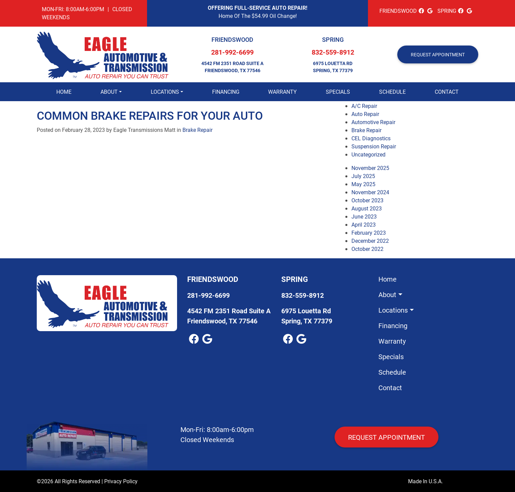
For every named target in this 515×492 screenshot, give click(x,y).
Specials (338, 91)
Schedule (392, 91)
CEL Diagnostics (371, 138)
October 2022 (367, 248)
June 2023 (364, 216)
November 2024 (370, 192)
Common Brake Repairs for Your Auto (150, 115)
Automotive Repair (373, 121)
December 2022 (370, 240)
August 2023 (366, 208)
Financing (225, 91)
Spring (333, 39)
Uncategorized (368, 154)
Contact (447, 91)
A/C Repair (364, 105)
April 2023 (363, 224)
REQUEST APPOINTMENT (438, 54)
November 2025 (370, 167)
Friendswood (232, 39)
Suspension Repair (373, 146)
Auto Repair (365, 113)
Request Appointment (386, 437)
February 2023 (368, 232)
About (109, 91)
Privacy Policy (121, 481)
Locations (165, 91)
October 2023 (367, 200)
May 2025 (363, 183)
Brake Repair (197, 129)
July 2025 (363, 175)
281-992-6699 (232, 52)
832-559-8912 (333, 52)
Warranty (282, 91)
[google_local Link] (429, 10)
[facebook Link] (421, 10)
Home (63, 91)
